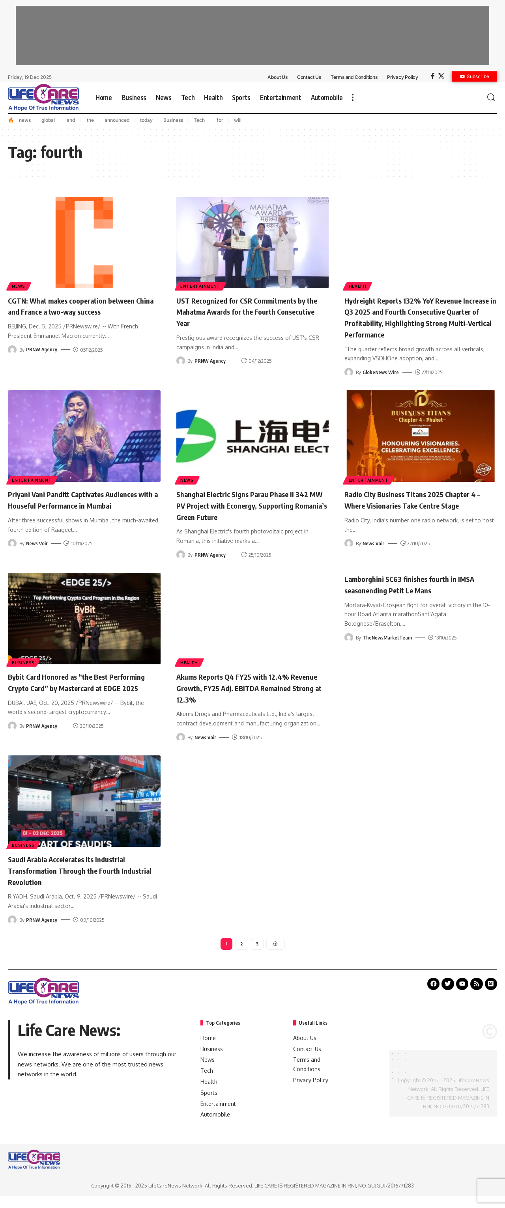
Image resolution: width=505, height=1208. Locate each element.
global (48, 120)
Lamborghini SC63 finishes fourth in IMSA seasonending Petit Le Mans (410, 595)
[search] (491, 97)
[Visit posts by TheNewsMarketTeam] (348, 648)
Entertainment (201, 285)
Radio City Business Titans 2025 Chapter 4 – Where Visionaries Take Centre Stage (419, 510)
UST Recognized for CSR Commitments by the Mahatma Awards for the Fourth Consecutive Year (248, 311)
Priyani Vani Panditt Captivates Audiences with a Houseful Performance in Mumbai (81, 516)
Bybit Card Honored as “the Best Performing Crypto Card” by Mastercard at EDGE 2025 (82, 698)
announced (117, 120)
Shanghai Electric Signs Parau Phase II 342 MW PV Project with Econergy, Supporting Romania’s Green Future (245, 516)
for (219, 120)
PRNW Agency (42, 361)
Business (173, 120)
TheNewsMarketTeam (388, 648)
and (70, 120)
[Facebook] (432, 76)
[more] (352, 97)
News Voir (37, 566)
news (25, 120)
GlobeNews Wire (381, 383)
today (146, 120)
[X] (441, 76)
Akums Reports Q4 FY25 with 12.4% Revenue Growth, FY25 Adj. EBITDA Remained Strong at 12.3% (243, 698)
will (237, 120)
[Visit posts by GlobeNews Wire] (348, 383)
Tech (199, 120)
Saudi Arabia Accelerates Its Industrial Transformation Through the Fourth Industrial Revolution (78, 880)
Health (358, 285)
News (19, 285)
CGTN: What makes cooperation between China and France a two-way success (76, 311)
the (90, 120)
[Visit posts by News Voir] (12, 565)
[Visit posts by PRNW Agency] (12, 360)
